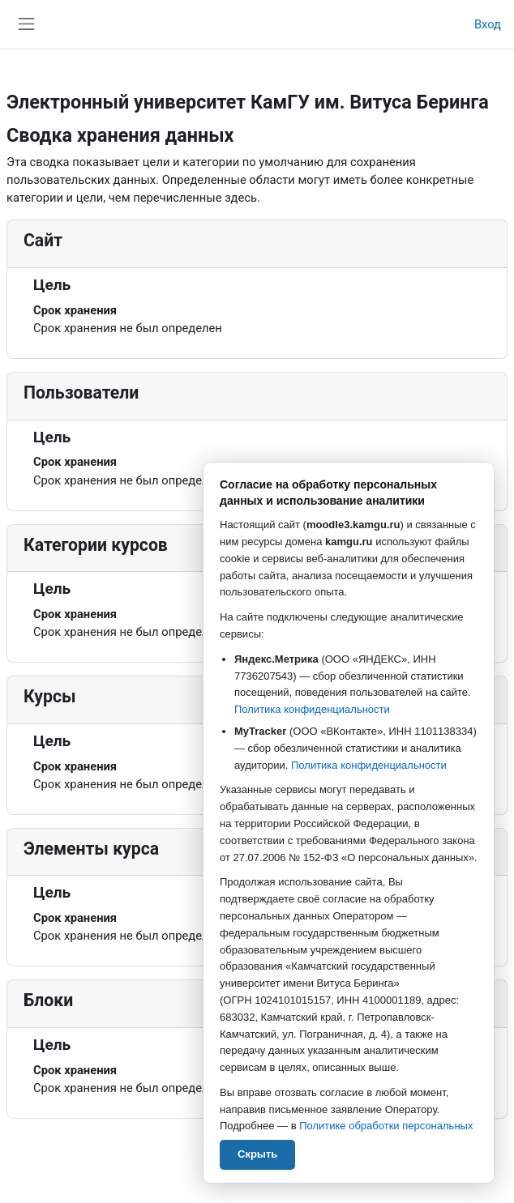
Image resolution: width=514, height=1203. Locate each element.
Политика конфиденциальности (312, 709)
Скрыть (257, 1154)
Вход (487, 24)
